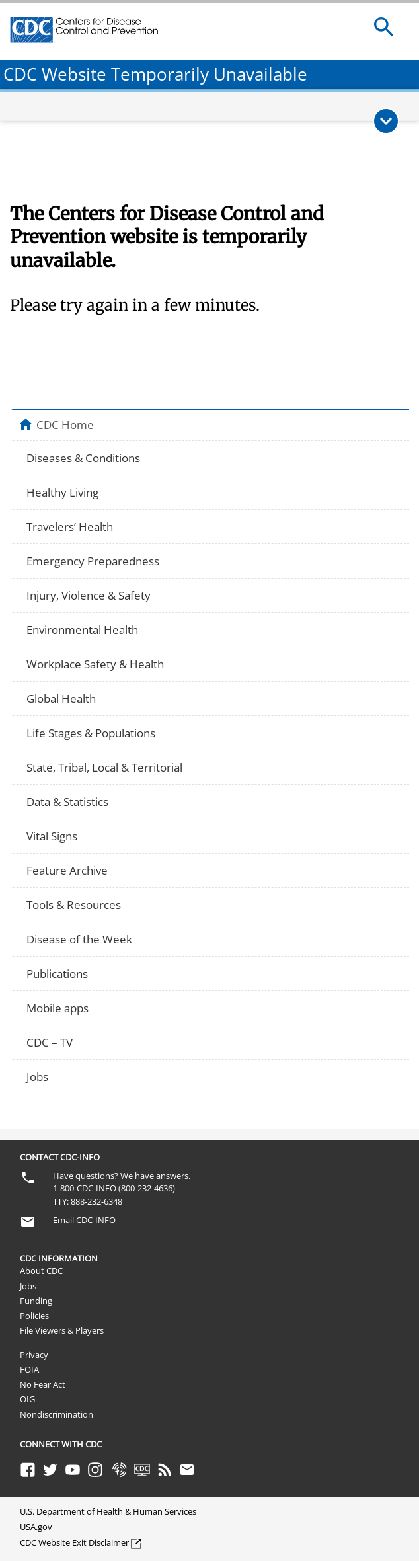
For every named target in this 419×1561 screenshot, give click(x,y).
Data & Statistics (67, 801)
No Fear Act (42, 1384)
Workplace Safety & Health (95, 664)
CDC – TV (49, 1042)
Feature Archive (67, 870)
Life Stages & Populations (90, 732)
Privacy (34, 1355)
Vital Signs (51, 836)
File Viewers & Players (62, 1330)
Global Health (61, 698)
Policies (34, 1316)
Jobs (37, 1076)
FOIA (29, 1369)
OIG (27, 1399)
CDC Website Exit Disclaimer (74, 1542)
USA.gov (36, 1527)
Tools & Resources (73, 904)
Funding (36, 1300)
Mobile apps (57, 1008)
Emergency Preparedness (92, 561)
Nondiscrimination (56, 1414)
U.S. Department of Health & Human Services (108, 1511)
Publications (57, 973)
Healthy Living (62, 492)
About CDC (41, 1271)
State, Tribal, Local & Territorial (104, 767)
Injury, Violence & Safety (88, 595)
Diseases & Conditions (83, 457)
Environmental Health (82, 629)
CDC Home (65, 424)
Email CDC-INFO (84, 1220)
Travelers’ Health (69, 526)
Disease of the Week (79, 939)
